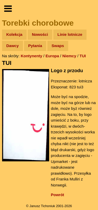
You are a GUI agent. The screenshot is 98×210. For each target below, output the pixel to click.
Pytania (35, 45)
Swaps (57, 45)
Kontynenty (31, 56)
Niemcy (69, 56)
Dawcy (12, 45)
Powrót (57, 194)
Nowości (40, 34)
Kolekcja (14, 34)
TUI (82, 56)
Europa (52, 56)
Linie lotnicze (69, 34)
